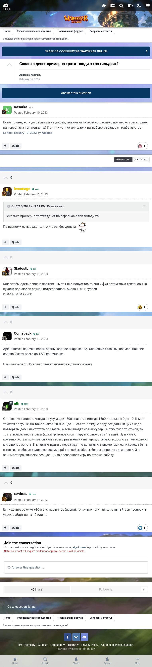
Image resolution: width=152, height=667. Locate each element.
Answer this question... (26, 567)
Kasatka (35, 74)
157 (36, 334)
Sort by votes (123, 159)
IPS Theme (24, 644)
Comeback (22, 333)
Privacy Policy (89, 644)
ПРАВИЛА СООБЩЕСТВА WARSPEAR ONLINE (76, 51)
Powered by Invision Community (75, 648)
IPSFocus (41, 644)
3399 (35, 189)
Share (36, 589)
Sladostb (21, 268)
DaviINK (20, 494)
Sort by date (141, 159)
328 (33, 269)
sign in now (79, 547)
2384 (24, 404)
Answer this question (76, 93)
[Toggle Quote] (9, 206)
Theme (73, 644)
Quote (15, 145)
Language (57, 644)
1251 (32, 494)
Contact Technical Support (117, 644)
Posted (30, 112)
